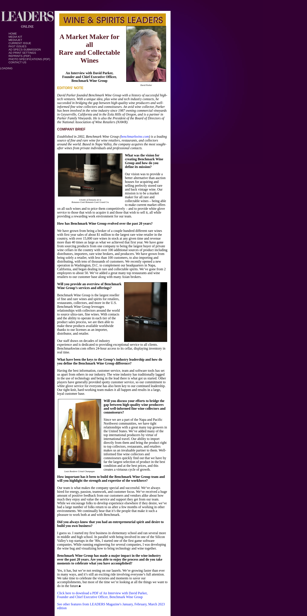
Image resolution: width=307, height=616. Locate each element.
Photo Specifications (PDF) (29, 59)
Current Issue (20, 43)
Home (13, 33)
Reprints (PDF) (20, 56)
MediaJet (15, 40)
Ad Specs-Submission (25, 49)
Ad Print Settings (22, 52)
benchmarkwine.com (135, 136)
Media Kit (15, 36)
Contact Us (17, 62)
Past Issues (17, 46)
